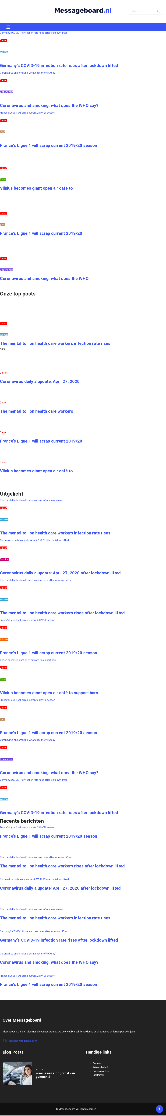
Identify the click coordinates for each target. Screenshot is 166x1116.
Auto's (39, 1070)
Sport (3, 180)
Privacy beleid (100, 1067)
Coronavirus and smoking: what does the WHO (44, 279)
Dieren (3, 41)
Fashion (4, 560)
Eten (2, 132)
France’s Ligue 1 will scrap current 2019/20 (41, 233)
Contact (97, 1064)
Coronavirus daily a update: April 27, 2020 (40, 382)
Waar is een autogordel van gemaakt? (55, 1075)
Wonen (4, 52)
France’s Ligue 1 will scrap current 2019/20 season (27, 113)
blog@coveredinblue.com (20, 1041)
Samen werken (101, 1071)
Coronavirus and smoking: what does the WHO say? (28, 73)
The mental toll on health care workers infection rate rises (55, 344)
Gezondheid (6, 92)
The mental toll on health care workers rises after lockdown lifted (36, 580)
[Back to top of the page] (159, 1109)
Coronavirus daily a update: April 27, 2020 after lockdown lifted (34, 540)
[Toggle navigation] (8, 27)
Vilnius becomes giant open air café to (36, 188)
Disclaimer (98, 1075)
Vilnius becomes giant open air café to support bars (28, 660)
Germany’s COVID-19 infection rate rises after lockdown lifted (34, 33)
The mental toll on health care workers (36, 411)
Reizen (4, 639)
